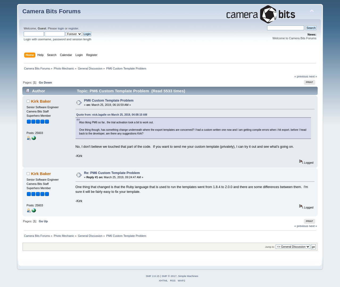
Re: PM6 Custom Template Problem (112, 173)
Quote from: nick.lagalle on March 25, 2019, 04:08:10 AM (111, 114)
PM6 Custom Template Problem (109, 100)
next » (313, 76)
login (61, 28)
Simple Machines (188, 276)
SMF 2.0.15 (153, 276)
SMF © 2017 (169, 276)
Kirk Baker (41, 101)
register (73, 28)
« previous (301, 76)
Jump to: (270, 246)
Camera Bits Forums (51, 11)
